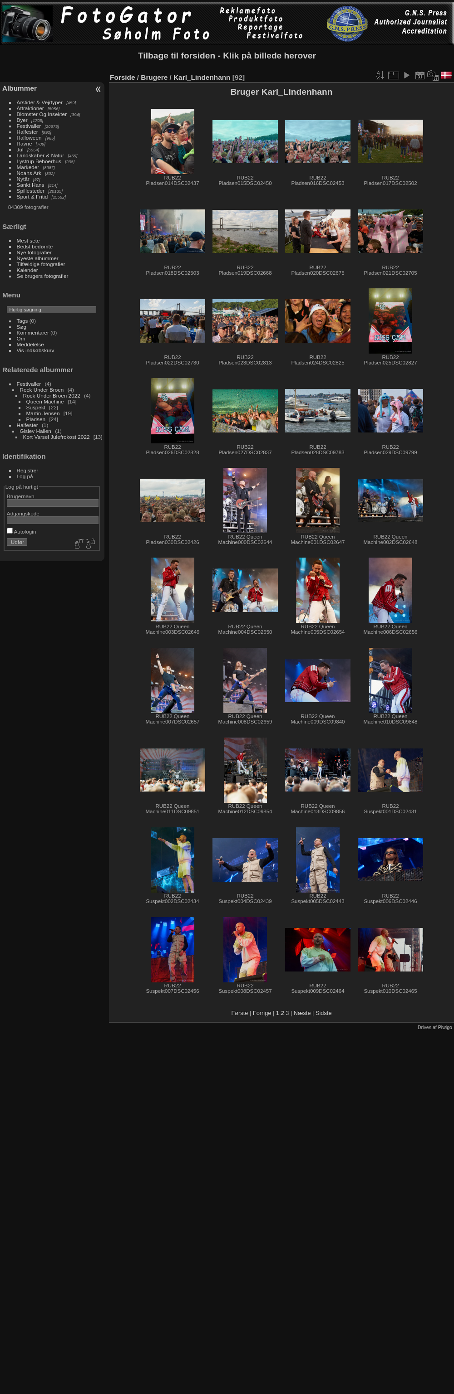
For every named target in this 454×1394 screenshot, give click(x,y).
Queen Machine (45, 401)
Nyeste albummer (38, 258)
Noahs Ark (29, 173)
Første (239, 1013)
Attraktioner (30, 108)
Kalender (27, 270)
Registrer (28, 470)
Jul (20, 149)
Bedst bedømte (35, 246)
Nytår (23, 179)
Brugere (154, 77)
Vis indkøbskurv (35, 350)
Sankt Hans (30, 185)
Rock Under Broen (42, 390)
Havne (24, 143)
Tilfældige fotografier (41, 264)
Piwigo (445, 1027)
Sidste (324, 1013)
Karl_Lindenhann (201, 77)
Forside (122, 77)
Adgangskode (23, 513)
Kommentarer (33, 332)
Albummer (19, 88)
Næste (302, 1013)
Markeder (28, 167)
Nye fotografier (34, 252)
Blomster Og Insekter (42, 114)
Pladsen (36, 419)
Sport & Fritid (32, 196)
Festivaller (29, 126)
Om (21, 338)
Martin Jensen (43, 413)
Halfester (27, 132)
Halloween (29, 138)
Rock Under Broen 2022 (51, 395)
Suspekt (36, 407)
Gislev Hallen (35, 431)
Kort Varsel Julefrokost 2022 (56, 437)
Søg (22, 327)
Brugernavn (21, 496)
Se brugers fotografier (43, 276)
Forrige (262, 1013)
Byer (22, 120)
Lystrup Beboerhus (39, 161)
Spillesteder (30, 191)
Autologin (21, 531)
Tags (22, 321)
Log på (25, 476)
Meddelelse (30, 344)
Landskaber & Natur (40, 155)
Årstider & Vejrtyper (40, 102)
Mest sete (28, 240)
